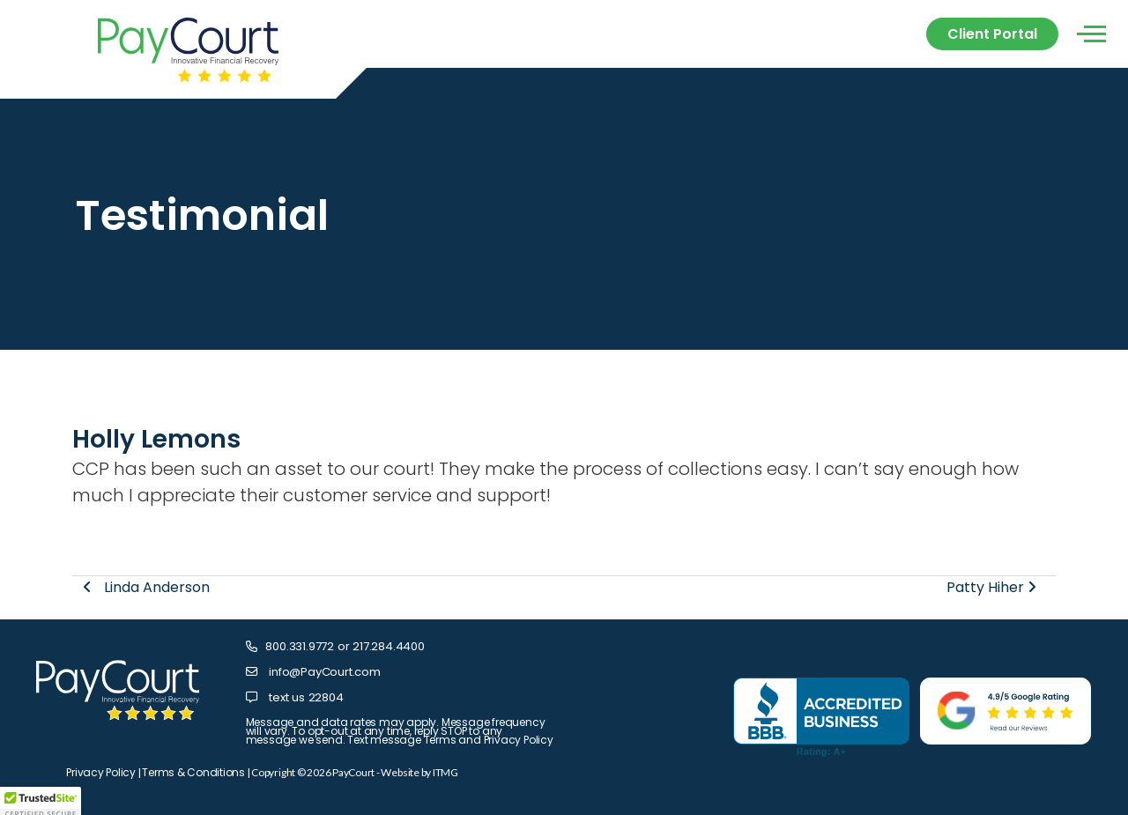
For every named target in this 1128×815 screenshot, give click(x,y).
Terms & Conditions (193, 772)
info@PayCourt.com (325, 671)
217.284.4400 (388, 646)
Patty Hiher (991, 587)
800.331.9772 (299, 646)
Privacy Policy (101, 772)
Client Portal (992, 34)
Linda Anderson (146, 587)
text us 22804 (306, 697)
